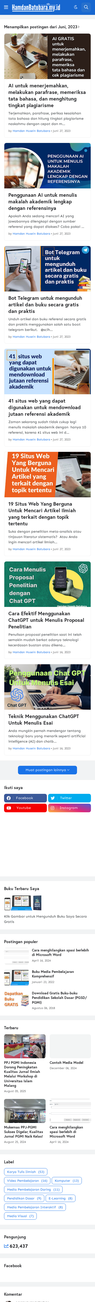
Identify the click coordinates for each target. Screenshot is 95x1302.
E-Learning (60, 1198)
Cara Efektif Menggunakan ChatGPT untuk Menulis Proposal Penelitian (46, 620)
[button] (6, 7)
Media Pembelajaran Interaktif (35, 1207)
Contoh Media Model (66, 1062)
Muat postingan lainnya (46, 770)
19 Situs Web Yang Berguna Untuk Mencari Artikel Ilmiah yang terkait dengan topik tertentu (42, 514)
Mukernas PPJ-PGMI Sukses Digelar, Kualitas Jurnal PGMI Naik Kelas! (23, 1132)
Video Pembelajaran (27, 1180)
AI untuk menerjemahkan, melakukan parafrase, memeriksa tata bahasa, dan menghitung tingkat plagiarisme (47, 95)
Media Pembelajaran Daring (33, 1189)
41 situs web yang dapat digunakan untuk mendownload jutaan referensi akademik (44, 407)
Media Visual (20, 1216)
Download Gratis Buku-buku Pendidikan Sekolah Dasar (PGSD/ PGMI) (59, 997)
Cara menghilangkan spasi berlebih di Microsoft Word (60, 952)
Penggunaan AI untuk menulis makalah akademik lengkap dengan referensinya (42, 201)
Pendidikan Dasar (24, 1198)
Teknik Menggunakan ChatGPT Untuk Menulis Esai (43, 719)
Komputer (67, 1180)
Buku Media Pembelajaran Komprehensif (53, 973)
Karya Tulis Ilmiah (25, 1171)
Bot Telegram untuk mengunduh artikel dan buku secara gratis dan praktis (45, 304)
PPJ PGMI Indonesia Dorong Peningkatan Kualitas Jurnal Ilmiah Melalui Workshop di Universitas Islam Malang (22, 1074)
